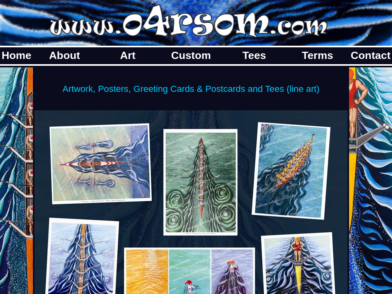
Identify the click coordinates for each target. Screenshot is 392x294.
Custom (191, 55)
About (64, 55)
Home (16, 55)
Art (128, 55)
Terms (317, 55)
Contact (370, 55)
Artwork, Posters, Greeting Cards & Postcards (154, 89)
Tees (254, 55)
